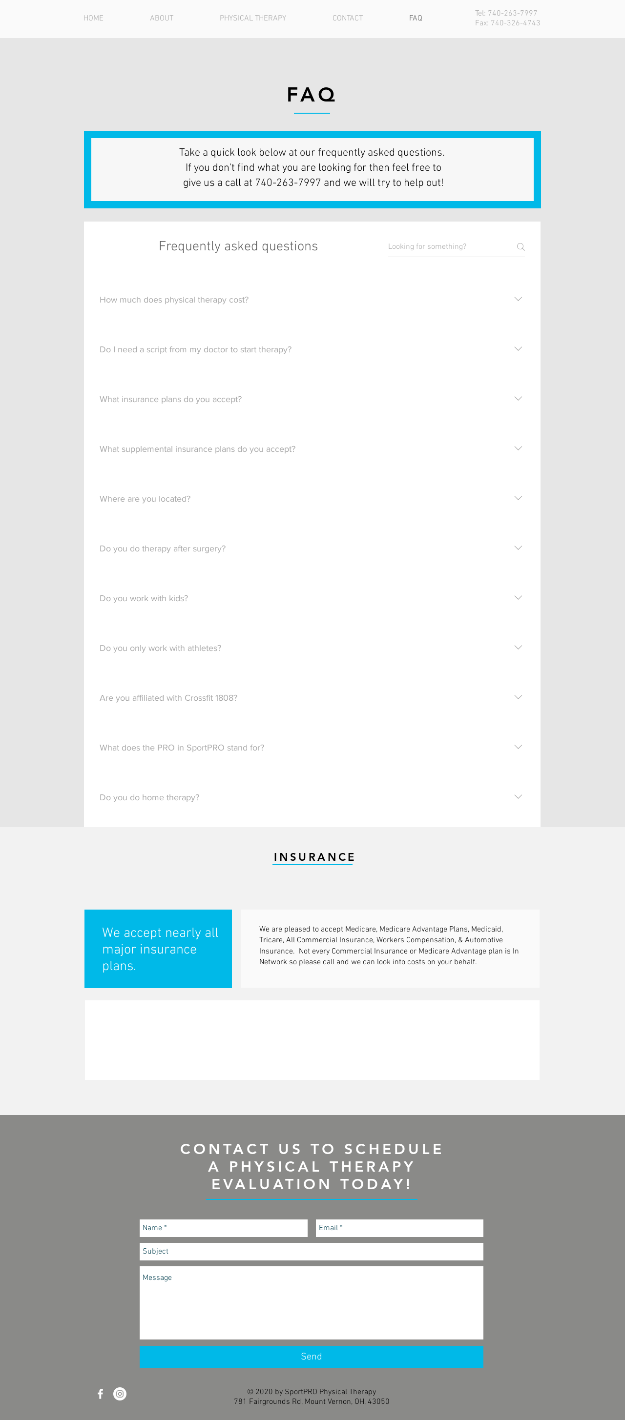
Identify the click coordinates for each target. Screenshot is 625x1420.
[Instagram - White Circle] (119, 1393)
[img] (133, 1039)
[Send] (311, 1357)
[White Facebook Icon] (100, 1393)
